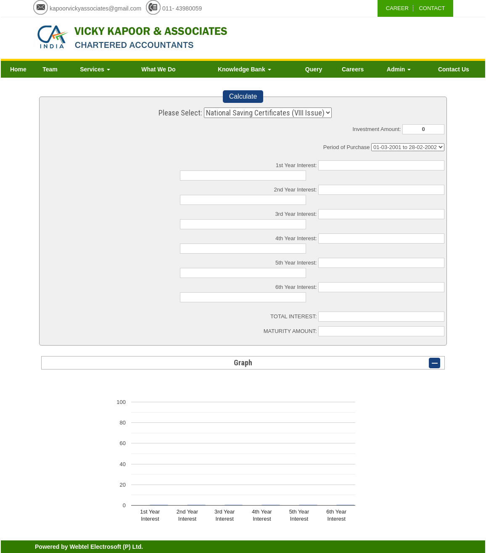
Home (18, 69)
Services (95, 69)
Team (50, 69)
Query (313, 69)
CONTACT (432, 8)
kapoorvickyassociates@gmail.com (95, 8)
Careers (353, 69)
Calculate (243, 96)
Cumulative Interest (407, 147)
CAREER (397, 8)
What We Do (158, 69)
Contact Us (453, 69)
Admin (399, 69)
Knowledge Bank (244, 69)
